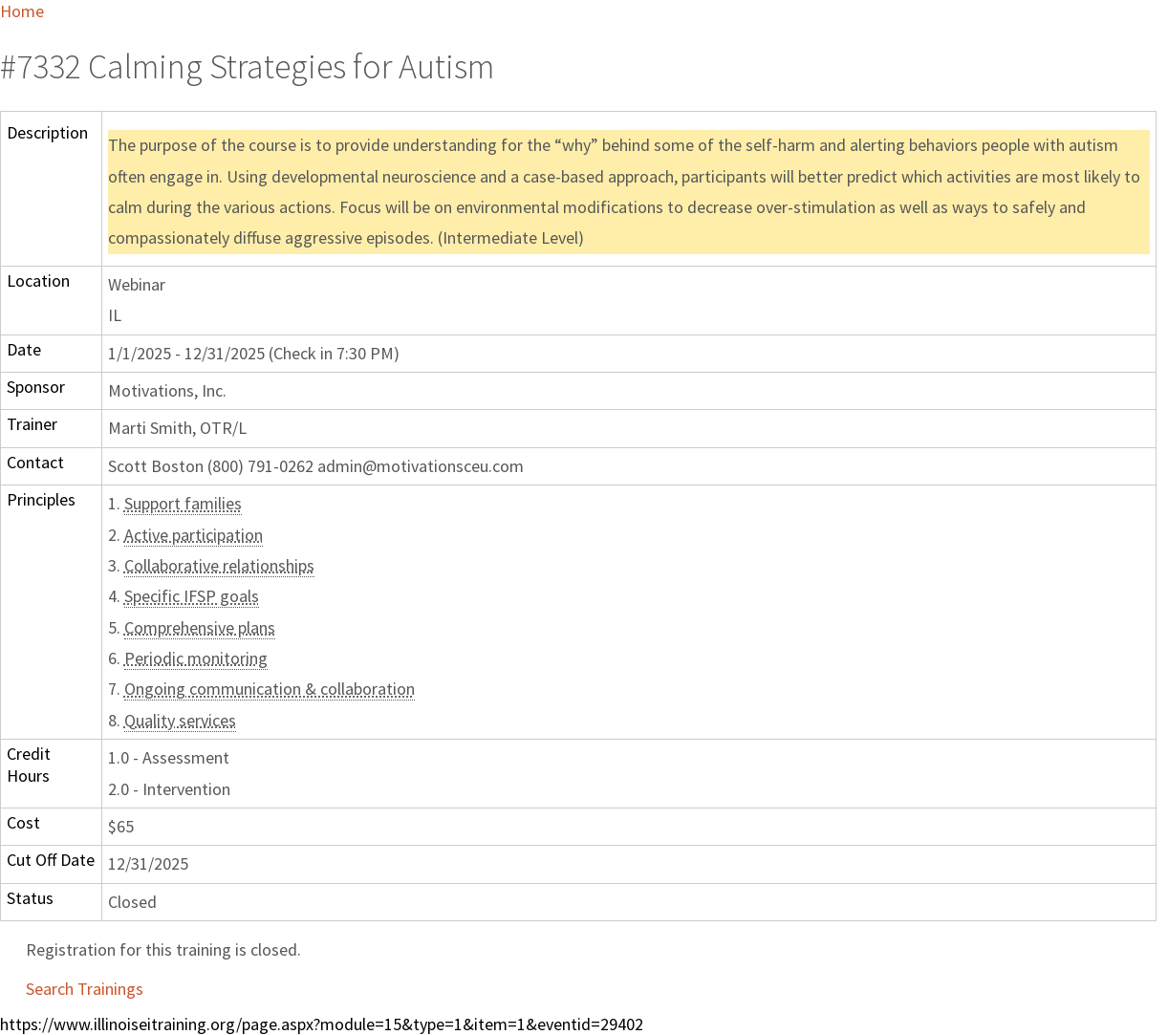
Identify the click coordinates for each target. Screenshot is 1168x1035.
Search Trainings (84, 989)
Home (22, 11)
